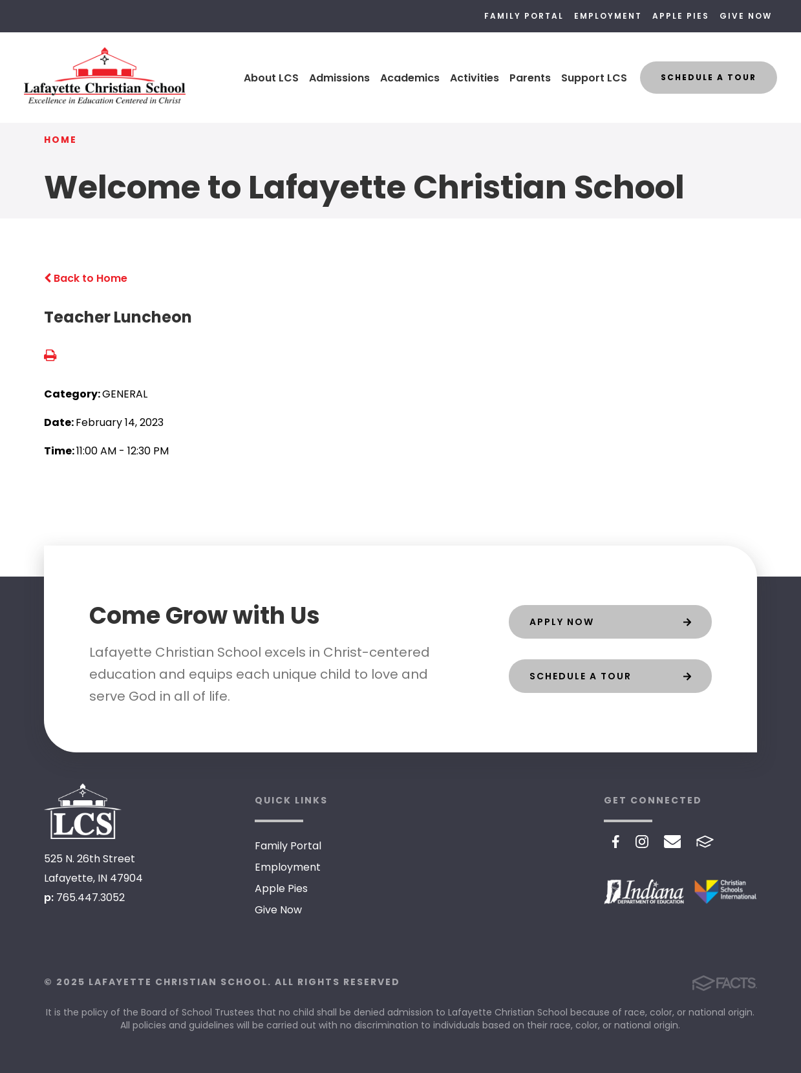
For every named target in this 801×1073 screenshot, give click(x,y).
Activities (474, 77)
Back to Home (85, 278)
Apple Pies (680, 15)
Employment (608, 15)
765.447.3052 (90, 897)
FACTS (705, 841)
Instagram (641, 841)
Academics (410, 77)
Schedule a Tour (708, 77)
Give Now (746, 15)
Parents (530, 77)
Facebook (616, 841)
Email (672, 841)
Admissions (339, 77)
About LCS (271, 77)
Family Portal (524, 15)
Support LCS (594, 77)
